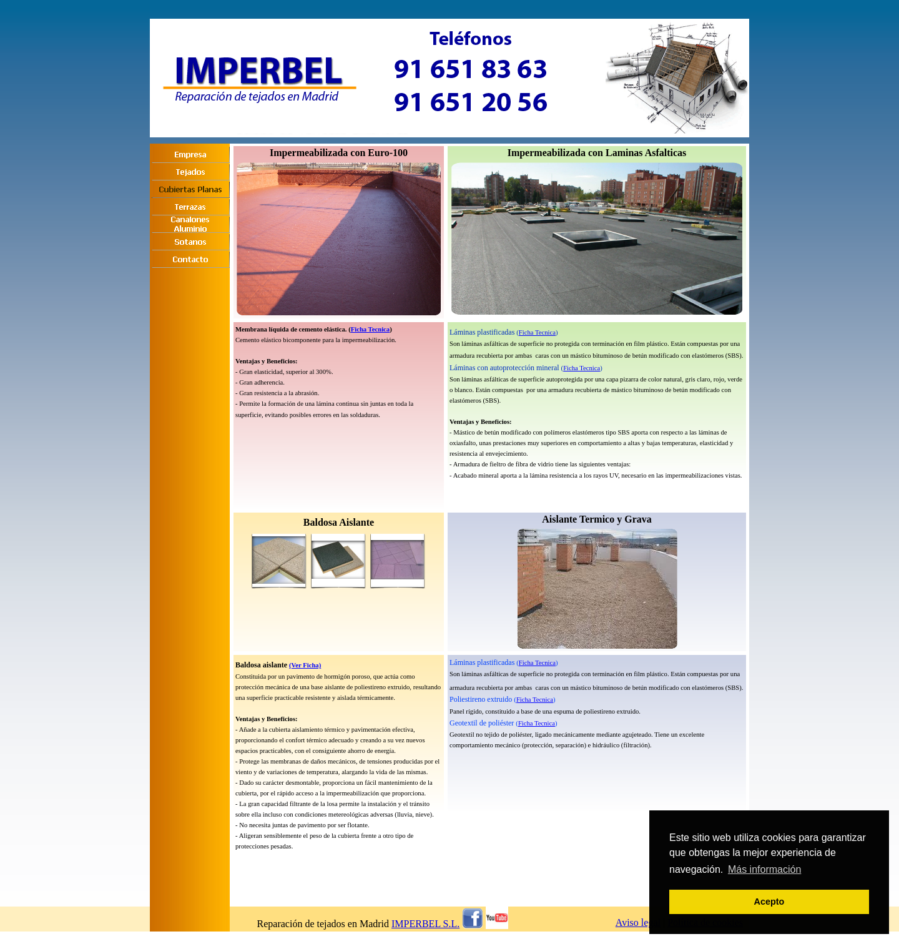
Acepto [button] (769, 902)
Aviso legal (638, 922)
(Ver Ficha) (305, 665)
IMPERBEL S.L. (425, 923)
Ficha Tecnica (370, 329)
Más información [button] (764, 869)
